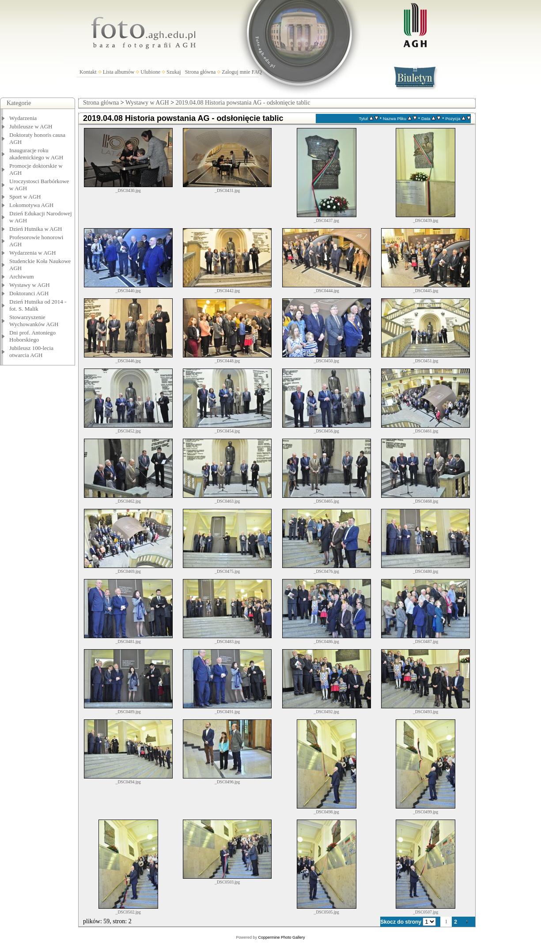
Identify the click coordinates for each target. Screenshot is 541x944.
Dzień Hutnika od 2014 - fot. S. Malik (37, 305)
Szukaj (173, 72)
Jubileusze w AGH (31, 126)
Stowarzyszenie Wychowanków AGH (34, 320)
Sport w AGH (25, 196)
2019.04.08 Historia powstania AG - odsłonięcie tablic (243, 102)
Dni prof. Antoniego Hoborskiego (32, 336)
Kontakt (88, 72)
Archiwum (21, 276)
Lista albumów (119, 72)
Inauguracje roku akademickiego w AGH (36, 154)
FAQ (257, 72)
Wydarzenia (23, 118)
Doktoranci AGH (29, 293)
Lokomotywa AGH (31, 205)
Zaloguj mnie (236, 72)
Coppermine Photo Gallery (281, 937)
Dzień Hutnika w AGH (35, 229)
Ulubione (150, 72)
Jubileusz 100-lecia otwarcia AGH (31, 351)
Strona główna (200, 72)
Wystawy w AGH (29, 285)
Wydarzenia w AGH (32, 252)
